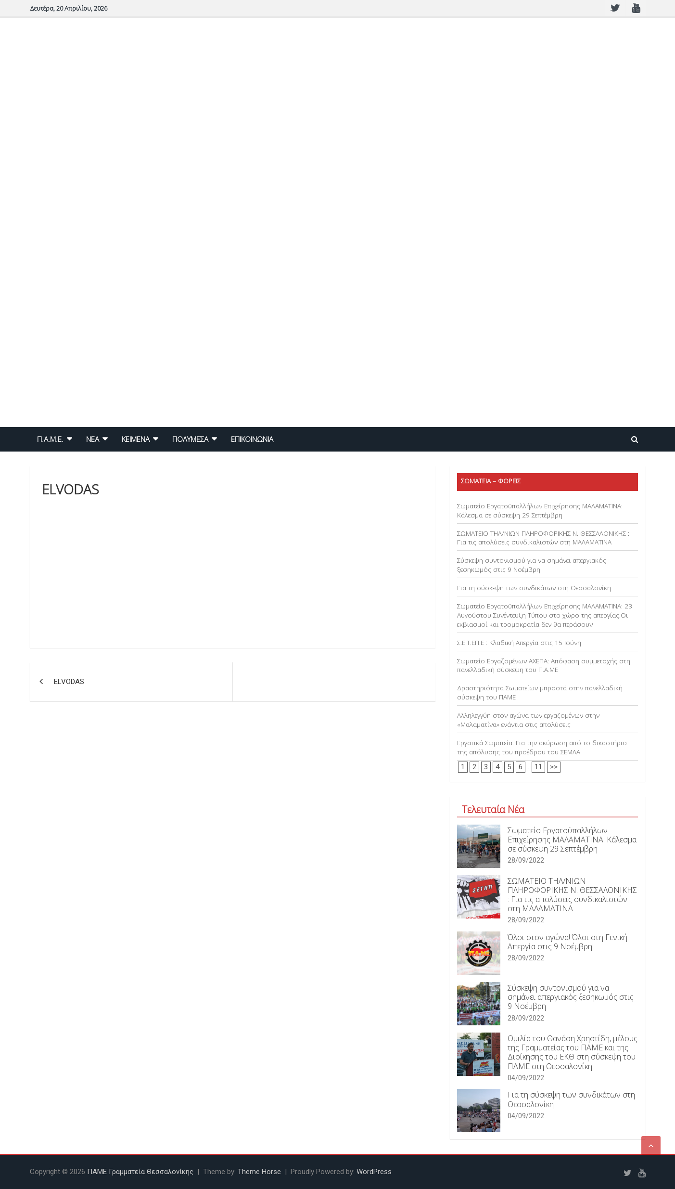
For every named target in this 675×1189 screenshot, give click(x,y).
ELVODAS (69, 681)
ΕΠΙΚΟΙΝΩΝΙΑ (252, 439)
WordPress (374, 1171)
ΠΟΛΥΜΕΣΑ (190, 439)
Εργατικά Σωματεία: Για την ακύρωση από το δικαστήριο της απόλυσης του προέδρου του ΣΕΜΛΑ (542, 747)
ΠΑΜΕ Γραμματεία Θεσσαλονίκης (140, 1171)
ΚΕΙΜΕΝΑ (136, 439)
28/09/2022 (526, 860)
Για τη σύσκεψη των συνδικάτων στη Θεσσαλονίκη (534, 587)
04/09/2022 (526, 1078)
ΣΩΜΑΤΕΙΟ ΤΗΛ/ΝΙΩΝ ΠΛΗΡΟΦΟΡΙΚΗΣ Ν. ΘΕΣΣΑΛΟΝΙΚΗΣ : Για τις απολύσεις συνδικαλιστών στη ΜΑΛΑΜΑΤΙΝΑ (543, 538)
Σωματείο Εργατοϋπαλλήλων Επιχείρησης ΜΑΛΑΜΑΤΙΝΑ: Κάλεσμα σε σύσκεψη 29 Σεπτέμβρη (540, 510)
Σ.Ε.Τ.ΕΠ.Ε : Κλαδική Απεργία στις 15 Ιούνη (519, 642)
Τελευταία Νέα (493, 809)
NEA (92, 439)
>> (554, 767)
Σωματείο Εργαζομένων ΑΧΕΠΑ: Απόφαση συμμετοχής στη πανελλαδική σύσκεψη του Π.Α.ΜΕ (543, 665)
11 (538, 767)
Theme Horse (259, 1171)
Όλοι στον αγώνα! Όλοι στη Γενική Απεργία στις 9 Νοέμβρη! (567, 942)
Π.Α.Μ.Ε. (50, 439)
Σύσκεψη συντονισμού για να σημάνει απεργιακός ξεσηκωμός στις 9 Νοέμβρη (531, 565)
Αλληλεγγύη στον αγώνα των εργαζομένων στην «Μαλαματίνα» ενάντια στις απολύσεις (528, 720)
